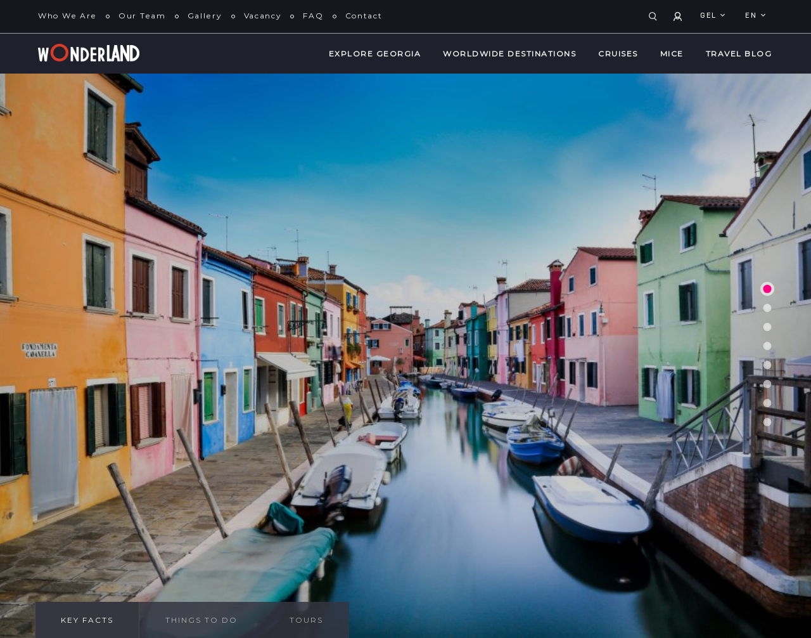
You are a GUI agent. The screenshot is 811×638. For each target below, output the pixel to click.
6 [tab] (767, 384)
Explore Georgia (375, 53)
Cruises (618, 53)
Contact (364, 15)
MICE (672, 53)
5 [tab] (767, 365)
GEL (709, 16)
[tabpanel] (405, 356)
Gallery (205, 15)
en (752, 16)
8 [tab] (767, 422)
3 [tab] (767, 327)
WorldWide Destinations (509, 53)
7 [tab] (767, 403)
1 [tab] (767, 289)
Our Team (142, 15)
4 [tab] (767, 346)
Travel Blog (739, 53)
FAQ (313, 15)
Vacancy (263, 15)
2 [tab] (767, 308)
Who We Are (67, 15)
